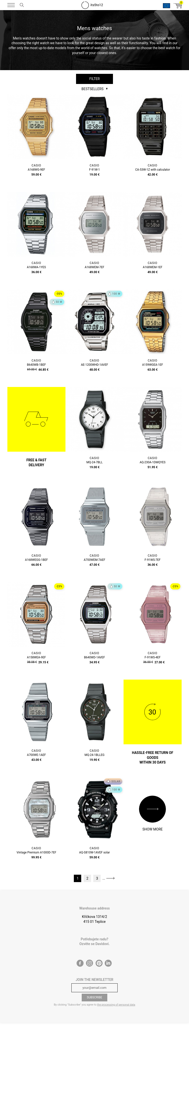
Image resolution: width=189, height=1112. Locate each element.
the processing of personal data (116, 1004)
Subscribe (94, 997)
